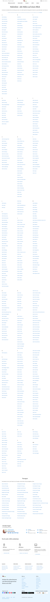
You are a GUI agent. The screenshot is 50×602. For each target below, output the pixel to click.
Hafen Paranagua (20, 324)
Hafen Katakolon (4, 235)
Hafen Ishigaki (35, 162)
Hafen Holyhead (19, 181)
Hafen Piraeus (19, 337)
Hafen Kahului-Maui (5, 218)
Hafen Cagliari (35, 19)
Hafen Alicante (4, 46)
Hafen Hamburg (19, 151)
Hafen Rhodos (4, 371)
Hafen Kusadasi (19, 213)
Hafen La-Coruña (20, 220)
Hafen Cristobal (35, 72)
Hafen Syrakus (35, 418)
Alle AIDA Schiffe (6, 553)
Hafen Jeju (3, 207)
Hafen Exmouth (19, 115)
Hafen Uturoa (19, 436)
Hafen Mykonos (35, 271)
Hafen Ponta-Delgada (20, 343)
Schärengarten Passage (36, 488)
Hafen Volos (19, 465)
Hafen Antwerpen (4, 74)
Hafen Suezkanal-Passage (37, 505)
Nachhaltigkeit (24, 585)
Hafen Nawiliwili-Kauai (5, 307)
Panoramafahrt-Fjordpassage (22, 513)
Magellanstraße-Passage (21, 500)
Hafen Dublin (4, 117)
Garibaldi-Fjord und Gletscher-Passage (8, 511)
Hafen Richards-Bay (5, 374)
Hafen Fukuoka (35, 134)
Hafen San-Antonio (20, 380)
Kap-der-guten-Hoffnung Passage (22, 492)
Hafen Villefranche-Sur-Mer (21, 459)
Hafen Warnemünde (36, 436)
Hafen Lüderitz (19, 271)
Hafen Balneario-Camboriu (21, 19)
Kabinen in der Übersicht (24, 553)
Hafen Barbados (19, 25)
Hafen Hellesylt (19, 166)
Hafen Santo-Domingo (20, 401)
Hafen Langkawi (19, 235)
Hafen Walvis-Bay (35, 433)
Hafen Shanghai (19, 425)
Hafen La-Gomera (20, 230)
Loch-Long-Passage (20, 496)
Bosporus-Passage (5, 494)
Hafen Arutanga (4, 89)
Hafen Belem (19, 36)
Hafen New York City (5, 318)
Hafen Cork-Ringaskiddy (36, 59)
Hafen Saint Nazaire (20, 365)
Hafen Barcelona (20, 27)
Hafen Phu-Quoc (20, 333)
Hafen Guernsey (4, 168)
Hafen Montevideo (36, 258)
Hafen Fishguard (35, 106)
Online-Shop (37, 586)
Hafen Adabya (4, 25)
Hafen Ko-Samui (4, 284)
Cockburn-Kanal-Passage (6, 500)
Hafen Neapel (4, 309)
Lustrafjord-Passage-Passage (22, 498)
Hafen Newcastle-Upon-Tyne (6, 312)
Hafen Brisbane (19, 68)
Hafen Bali (19, 17)
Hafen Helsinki (19, 170)
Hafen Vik (18, 457)
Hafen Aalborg (4, 17)
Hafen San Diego (20, 382)
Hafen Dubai (4, 115)
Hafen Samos (19, 378)
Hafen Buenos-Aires (20, 74)
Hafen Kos (3, 281)
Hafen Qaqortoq (4, 352)
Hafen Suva (34, 412)
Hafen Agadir (4, 29)
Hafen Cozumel (35, 70)
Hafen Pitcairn (19, 339)
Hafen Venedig (19, 453)
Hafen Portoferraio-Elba (36, 292)
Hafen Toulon (4, 461)
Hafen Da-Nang (4, 102)
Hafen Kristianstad (20, 209)
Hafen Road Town (5, 382)
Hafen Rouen (4, 397)
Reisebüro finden (38, 583)
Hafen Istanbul (35, 168)
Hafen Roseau (4, 391)
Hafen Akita (4, 36)
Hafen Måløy (35, 215)
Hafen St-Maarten (35, 393)
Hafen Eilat (19, 108)
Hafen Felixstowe (35, 102)
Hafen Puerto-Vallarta (36, 335)
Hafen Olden (19, 301)
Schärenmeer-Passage (36, 490)
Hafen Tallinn (4, 433)
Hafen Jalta (3, 205)
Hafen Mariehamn (36, 228)
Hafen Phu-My (19, 331)
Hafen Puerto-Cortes (36, 322)
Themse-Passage (35, 511)
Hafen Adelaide (4, 27)
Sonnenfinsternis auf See (37, 498)
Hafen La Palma (19, 239)
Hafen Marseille (35, 232)
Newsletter (23, 588)
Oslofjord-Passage (20, 509)
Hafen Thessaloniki (5, 448)
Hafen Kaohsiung (4, 228)
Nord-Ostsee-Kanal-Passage (21, 507)
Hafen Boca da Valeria (20, 46)
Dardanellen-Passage (5, 507)
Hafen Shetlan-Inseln (36, 352)
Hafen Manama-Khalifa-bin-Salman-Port (39, 220)
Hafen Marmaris (35, 230)
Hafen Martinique (35, 235)
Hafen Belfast (19, 38)
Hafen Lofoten (19, 264)
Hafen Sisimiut (35, 361)
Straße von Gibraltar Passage (37, 500)
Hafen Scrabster (19, 414)
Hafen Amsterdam (5, 59)
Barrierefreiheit (38, 579)
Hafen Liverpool (19, 262)
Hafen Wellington (35, 438)
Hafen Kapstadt (4, 230)
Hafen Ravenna (4, 363)
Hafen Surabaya (35, 410)
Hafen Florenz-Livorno (36, 113)
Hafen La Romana (20, 241)
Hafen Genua (4, 141)
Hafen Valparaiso (20, 448)
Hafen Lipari (19, 258)
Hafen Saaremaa (20, 352)
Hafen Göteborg (4, 151)
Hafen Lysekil (19, 277)
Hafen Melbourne (35, 237)
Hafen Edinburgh (20, 102)
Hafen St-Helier (35, 386)
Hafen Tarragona (4, 440)
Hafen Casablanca (35, 29)
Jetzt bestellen (38, 554)
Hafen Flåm (34, 108)
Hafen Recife (4, 365)
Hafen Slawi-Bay (35, 369)
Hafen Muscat (35, 269)
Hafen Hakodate (19, 143)
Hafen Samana (19, 376)
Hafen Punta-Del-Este (36, 341)
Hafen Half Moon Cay (20, 141)
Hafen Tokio (4, 457)
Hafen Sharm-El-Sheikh (36, 350)
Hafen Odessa (19, 297)
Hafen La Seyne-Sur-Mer (21, 224)
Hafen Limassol (19, 256)
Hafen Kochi (4, 262)
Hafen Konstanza (4, 269)
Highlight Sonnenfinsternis (21, 488)
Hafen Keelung (4, 239)
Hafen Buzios (19, 80)
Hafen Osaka (19, 303)
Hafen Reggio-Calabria (5, 367)
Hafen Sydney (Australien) (37, 414)
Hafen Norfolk (4, 329)
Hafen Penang (19, 329)
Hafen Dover (4, 113)
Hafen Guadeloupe (5, 166)
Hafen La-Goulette (20, 232)
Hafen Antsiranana (5, 72)
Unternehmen (23, 582)
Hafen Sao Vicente (20, 410)
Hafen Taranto (4, 438)
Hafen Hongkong (20, 185)
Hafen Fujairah (35, 130)
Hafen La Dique (19, 222)
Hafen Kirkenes (4, 252)
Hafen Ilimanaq (35, 149)
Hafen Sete (19, 418)
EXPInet (37, 588)
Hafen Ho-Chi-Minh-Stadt (21, 179)
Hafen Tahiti (4, 431)
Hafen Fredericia (35, 119)
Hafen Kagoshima (5, 213)
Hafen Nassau (4, 305)
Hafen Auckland (4, 93)
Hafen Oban (19, 292)
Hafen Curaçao (35, 76)
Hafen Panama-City (20, 318)
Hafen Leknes (19, 247)
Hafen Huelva (19, 196)
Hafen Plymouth (19, 341)
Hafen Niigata (4, 322)
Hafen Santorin (19, 403)
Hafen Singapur (35, 357)
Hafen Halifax (19, 145)
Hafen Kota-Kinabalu (5, 286)
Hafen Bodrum (19, 51)
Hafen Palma (19, 322)
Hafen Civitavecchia (36, 51)
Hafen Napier (4, 301)
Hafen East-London (20, 100)
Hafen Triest (4, 465)
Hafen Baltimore (20, 34)
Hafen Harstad (19, 160)
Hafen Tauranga (4, 442)
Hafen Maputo (35, 224)
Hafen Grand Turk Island (6, 158)
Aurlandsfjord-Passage (5, 490)
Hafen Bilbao (19, 44)
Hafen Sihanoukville (36, 354)
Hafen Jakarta (4, 203)
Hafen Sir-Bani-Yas (36, 359)
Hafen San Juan (19, 386)
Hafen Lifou (19, 254)
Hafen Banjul (19, 23)
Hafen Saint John (20, 361)
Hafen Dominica (4, 111)
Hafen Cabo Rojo (35, 17)
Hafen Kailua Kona (5, 215)
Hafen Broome (19, 72)
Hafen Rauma (4, 361)
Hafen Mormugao (35, 262)
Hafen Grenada (4, 162)
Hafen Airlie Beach (5, 31)
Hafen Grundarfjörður (5, 164)
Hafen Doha (4, 108)
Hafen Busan (19, 78)
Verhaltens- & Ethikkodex (25, 586)
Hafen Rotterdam (4, 395)
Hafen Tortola (4, 459)
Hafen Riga (3, 376)
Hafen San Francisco (20, 384)
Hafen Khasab (4, 243)
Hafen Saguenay (19, 357)
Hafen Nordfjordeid (5, 326)
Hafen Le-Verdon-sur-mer (21, 252)
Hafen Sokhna (35, 371)
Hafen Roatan (4, 384)
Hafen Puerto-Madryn (36, 326)
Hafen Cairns (35, 21)
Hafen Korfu (4, 277)
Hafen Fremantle (35, 125)
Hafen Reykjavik (4, 369)
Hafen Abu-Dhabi (4, 21)
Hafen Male (34, 213)
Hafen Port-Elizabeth (20, 346)
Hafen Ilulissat (35, 151)
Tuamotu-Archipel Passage (37, 509)
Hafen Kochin (4, 264)
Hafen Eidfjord (19, 106)
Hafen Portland (35, 307)
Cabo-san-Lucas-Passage (6, 498)
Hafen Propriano (35, 318)
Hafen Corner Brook (36, 61)
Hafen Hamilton (19, 153)
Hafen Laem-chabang (20, 226)
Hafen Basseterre (20, 31)
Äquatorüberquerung (5, 488)
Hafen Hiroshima (20, 177)
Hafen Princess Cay (36, 305)
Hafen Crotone (35, 74)
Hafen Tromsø (4, 468)
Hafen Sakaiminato (20, 367)
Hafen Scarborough (20, 412)
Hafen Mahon (35, 207)
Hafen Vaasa (19, 442)
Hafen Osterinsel (20, 307)
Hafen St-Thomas (35, 401)
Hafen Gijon (4, 147)
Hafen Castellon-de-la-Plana (37, 34)
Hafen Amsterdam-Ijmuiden (6, 61)
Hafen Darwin (4, 106)
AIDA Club (37, 582)
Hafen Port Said (35, 301)
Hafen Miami (35, 241)
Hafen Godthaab (4, 149)
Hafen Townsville (4, 463)
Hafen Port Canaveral (36, 299)
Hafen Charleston (35, 42)
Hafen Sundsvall (35, 408)
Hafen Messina (35, 239)
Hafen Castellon (35, 31)
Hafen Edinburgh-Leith (21, 104)
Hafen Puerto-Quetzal (36, 333)
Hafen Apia (3, 78)
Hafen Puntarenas (35, 339)
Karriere (23, 579)
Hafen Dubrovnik (4, 119)
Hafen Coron (35, 63)
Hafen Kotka (19, 201)
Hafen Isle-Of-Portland (36, 166)
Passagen (40, 12)
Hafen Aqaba (4, 80)
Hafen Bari (19, 29)
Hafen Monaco (35, 254)
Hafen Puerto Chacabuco (37, 320)
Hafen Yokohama (35, 444)
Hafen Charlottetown (36, 44)
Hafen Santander (20, 395)
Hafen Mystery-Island (36, 273)
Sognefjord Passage (36, 496)
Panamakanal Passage (21, 511)
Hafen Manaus (35, 222)
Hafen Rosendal (4, 393)
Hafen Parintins (19, 326)
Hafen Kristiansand (20, 207)
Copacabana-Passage (5, 505)
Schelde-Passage (35, 492)
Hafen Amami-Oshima (5, 55)
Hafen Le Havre (19, 245)
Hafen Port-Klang (20, 348)
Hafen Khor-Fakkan (5, 245)
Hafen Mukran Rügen (36, 264)
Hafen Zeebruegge (36, 453)
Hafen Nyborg (4, 337)
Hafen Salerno (19, 371)
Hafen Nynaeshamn (5, 339)
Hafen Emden (19, 111)
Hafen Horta (19, 192)
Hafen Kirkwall (4, 254)
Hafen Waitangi (35, 431)
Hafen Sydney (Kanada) (36, 416)
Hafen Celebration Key (36, 40)
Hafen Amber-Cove (5, 57)
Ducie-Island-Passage (5, 509)
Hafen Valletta (19, 446)
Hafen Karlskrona (4, 232)
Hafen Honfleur (19, 183)
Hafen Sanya (19, 408)
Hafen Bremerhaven (20, 61)
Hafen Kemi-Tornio (5, 241)
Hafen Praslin (35, 303)
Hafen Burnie (19, 76)
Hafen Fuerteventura (36, 128)
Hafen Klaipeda (4, 256)
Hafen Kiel (3, 247)
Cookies (14, 597)
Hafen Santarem (19, 397)
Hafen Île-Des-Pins (36, 141)
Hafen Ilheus (35, 147)
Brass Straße (4, 496)
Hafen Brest (19, 63)
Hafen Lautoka (19, 243)
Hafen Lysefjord (19, 273)
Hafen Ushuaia (19, 433)
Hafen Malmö (35, 218)
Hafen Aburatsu (4, 23)
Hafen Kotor (19, 203)
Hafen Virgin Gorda (20, 461)
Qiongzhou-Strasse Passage (37, 483)
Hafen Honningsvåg (20, 187)
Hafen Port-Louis (35, 290)
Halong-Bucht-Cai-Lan (20, 147)
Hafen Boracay (19, 55)
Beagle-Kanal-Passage (5, 492)
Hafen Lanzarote (20, 237)
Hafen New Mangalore (5, 314)
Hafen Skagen (35, 363)
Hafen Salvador (19, 374)
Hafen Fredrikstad (35, 121)
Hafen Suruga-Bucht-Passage (37, 507)
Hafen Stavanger (35, 384)
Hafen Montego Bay (36, 256)
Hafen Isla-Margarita (36, 164)
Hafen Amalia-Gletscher (5, 53)
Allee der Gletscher (5, 483)
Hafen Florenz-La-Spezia (36, 111)
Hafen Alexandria (4, 44)
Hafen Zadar (35, 448)
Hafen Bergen (19, 42)
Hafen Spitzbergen (36, 380)
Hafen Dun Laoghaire (5, 121)
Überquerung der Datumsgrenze (38, 513)
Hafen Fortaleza (35, 115)
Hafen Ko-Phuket (4, 275)
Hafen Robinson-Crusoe (6, 386)
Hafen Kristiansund (20, 211)
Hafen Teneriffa (4, 444)
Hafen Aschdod (4, 91)
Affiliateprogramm (24, 583)
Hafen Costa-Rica (35, 68)
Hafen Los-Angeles (20, 269)
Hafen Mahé (35, 205)
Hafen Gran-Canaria (5, 153)
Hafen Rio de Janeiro (5, 380)
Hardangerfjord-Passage (21, 483)
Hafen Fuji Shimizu (36, 132)
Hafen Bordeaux (19, 57)
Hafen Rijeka (4, 378)
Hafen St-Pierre (35, 399)
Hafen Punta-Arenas (36, 337)
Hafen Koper (4, 273)
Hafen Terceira (4, 446)
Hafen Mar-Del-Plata (36, 226)
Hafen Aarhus (4, 85)
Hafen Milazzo (35, 243)
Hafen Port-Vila (35, 314)
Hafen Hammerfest (20, 158)
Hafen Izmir (34, 173)
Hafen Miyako (35, 247)
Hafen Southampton (36, 378)
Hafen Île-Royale (35, 143)
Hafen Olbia (19, 299)
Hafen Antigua (4, 70)
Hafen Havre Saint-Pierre (21, 164)
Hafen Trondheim (5, 470)
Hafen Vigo (19, 455)
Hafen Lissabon (19, 260)
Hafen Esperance (20, 113)
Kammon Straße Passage (21, 490)
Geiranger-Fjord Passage (6, 515)
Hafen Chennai (35, 46)
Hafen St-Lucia (35, 391)
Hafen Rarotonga (4, 359)
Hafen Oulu (19, 309)
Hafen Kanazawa (4, 224)
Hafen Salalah (19, 369)
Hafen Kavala (4, 237)
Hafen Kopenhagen (5, 271)
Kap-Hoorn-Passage (20, 494)
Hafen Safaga (19, 354)
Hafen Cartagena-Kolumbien (37, 25)
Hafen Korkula (4, 279)
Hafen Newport (4, 316)
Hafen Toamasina (5, 455)
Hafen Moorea (35, 260)
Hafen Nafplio (4, 292)
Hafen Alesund (4, 42)
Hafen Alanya (4, 40)
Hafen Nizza (4, 324)
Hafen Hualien (19, 194)
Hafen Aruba (4, 87)
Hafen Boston (19, 59)
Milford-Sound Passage (21, 505)
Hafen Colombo (35, 53)
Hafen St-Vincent (35, 403)
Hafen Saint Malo (20, 363)
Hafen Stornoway (35, 397)
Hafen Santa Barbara (20, 391)
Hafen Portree (35, 309)
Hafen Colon (35, 55)
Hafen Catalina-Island (36, 36)
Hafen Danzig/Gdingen (5, 104)
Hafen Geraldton (4, 143)
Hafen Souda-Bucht (36, 376)
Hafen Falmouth (35, 100)
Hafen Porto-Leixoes (36, 297)
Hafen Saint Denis (20, 359)
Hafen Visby (19, 463)
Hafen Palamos (19, 316)
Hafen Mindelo (35, 245)
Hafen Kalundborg (5, 222)
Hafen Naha (4, 297)
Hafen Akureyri (4, 38)
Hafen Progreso (35, 316)
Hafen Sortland (35, 374)
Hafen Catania (35, 38)
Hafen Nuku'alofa (4, 335)
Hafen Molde (35, 252)
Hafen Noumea (4, 333)
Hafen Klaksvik (4, 258)
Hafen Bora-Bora (20, 53)
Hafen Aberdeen (4, 19)
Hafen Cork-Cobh (35, 57)
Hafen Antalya (4, 68)
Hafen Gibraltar (4, 145)
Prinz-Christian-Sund (20, 517)
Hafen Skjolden (35, 367)
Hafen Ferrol (35, 104)
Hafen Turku (4, 472)
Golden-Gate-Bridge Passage (6, 517)
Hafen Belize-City (20, 40)
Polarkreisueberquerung (21, 515)
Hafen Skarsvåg (35, 365)
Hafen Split (34, 382)
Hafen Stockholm (35, 395)
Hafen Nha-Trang (4, 320)
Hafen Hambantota (20, 149)
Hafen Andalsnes (4, 63)
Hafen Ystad (35, 446)
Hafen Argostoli (4, 83)
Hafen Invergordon (36, 158)
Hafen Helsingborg (20, 168)
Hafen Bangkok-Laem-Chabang (22, 21)
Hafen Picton (19, 335)
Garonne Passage (5, 513)
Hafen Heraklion (19, 173)
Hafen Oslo (19, 305)
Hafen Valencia (19, 444)
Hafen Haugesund (20, 162)
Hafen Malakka (35, 211)
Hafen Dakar (4, 100)
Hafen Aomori (4, 76)
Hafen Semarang (20, 416)
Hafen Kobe (4, 260)
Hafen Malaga (35, 209)
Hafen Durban (4, 123)
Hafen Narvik (4, 303)
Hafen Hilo (19, 175)
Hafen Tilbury (4, 453)
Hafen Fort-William (36, 117)
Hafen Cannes (35, 23)
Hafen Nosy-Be (4, 331)
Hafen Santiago (19, 399)
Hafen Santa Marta (20, 393)
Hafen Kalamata (4, 220)
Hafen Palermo (19, 320)
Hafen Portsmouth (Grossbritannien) (38, 312)
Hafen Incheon (35, 153)
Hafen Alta (3, 51)
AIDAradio (37, 585)
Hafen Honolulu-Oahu (20, 190)
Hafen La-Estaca (19, 228)
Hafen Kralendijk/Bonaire (21, 205)
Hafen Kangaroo (4, 226)
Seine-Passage (35, 494)
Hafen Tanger (4, 436)
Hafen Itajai (34, 170)
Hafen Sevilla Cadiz (20, 420)
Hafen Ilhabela (35, 145)
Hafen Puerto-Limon (36, 324)
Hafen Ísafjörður (35, 160)
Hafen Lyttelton (19, 279)
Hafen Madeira (35, 203)
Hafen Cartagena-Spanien (37, 27)
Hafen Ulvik (19, 431)
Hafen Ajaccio (4, 34)
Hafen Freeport (35, 123)
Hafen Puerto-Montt (36, 329)
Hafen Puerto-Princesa (36, 331)
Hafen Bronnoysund (20, 70)
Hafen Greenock (4, 160)
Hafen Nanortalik (4, 299)
